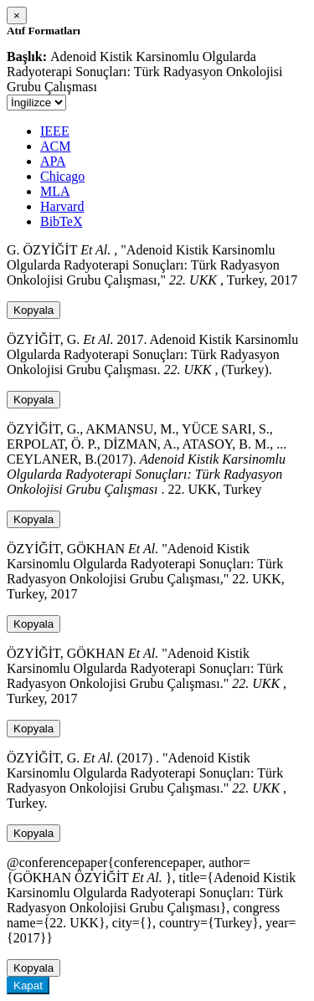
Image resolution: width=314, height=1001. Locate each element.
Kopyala (33, 310)
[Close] (17, 15)
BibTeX (61, 221)
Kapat (28, 985)
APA (53, 161)
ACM (55, 146)
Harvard (62, 206)
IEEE (54, 131)
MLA (55, 191)
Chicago (62, 176)
